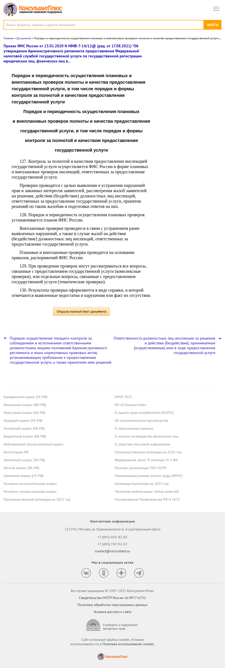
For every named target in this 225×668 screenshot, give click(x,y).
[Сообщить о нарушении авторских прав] (112, 625)
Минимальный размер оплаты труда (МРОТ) (148, 475)
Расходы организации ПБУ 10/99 (140, 468)
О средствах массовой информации (142, 444)
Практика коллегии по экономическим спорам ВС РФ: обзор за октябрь (188, 66)
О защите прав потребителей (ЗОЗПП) (144, 412)
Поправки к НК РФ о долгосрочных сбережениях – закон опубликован (186, 86)
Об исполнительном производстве (141, 420)
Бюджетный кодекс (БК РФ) (25, 436)
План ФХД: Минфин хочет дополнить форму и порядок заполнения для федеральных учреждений (187, 126)
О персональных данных (134, 428)
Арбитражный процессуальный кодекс (34, 444)
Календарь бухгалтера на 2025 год (142, 483)
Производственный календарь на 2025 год (37, 499)
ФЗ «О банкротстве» (130, 404)
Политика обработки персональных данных (112, 604)
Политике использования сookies (128, 644)
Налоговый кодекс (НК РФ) (24, 412)
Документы (23, 38)
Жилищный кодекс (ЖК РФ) (25, 404)
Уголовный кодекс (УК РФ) (24, 428)
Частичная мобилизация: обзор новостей (147, 491)
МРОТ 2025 (123, 397)
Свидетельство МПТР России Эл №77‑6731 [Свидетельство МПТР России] (112, 597)
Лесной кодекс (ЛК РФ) (21, 468)
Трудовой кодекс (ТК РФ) (23, 420)
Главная (9, 38)
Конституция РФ (16, 452)
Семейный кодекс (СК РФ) (23, 475)
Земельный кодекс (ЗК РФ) (24, 460)
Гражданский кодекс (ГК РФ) (25, 397)
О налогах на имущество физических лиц (146, 436)
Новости (175, 49)
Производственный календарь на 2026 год (148, 452)
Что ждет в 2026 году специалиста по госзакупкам (187, 105)
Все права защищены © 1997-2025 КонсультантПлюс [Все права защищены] (112, 590)
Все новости (169, 141)
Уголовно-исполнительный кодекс (30, 483)
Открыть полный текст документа (81, 311)
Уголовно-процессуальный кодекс (30, 491)
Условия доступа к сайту (112, 612)
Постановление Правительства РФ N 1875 (147, 499)
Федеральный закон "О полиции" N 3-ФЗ (146, 460)
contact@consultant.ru (112, 551)
